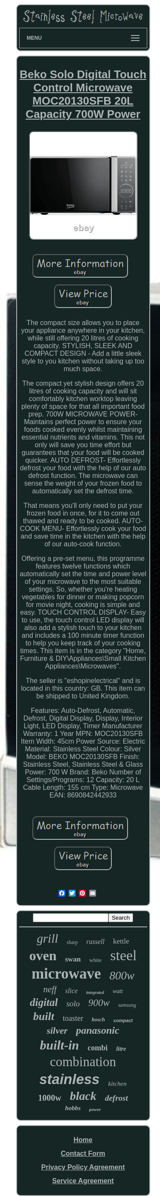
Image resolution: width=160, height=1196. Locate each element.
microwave (66, 973)
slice (71, 990)
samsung (127, 1005)
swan (73, 959)
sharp (72, 942)
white (95, 960)
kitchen (117, 1083)
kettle (121, 941)
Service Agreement (82, 1180)
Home (82, 1139)
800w (122, 975)
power (95, 1109)
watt (118, 991)
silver (57, 1030)
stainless (69, 1079)
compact (123, 1020)
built (43, 1016)
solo (73, 1003)
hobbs (73, 1108)
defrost (116, 1097)
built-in (59, 1045)
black (83, 1095)
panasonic (97, 1030)
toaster (73, 1018)
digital (44, 1002)
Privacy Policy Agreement (83, 1167)
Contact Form (83, 1153)
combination (83, 1061)
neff (50, 989)
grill (47, 938)
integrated (95, 992)
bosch (98, 1019)
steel (123, 955)
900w (99, 1002)
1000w (49, 1097)
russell (95, 941)
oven (42, 955)
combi (97, 1048)
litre (121, 1049)
